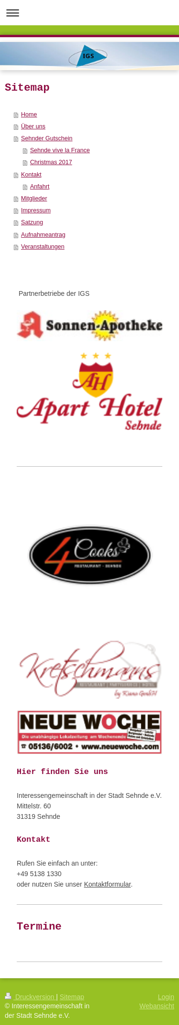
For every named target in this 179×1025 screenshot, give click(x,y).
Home (29, 114)
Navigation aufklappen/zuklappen (89, 12)
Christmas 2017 (51, 162)
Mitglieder (34, 198)
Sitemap (72, 997)
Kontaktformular (107, 884)
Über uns (33, 126)
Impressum (36, 210)
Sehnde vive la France (60, 150)
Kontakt (31, 174)
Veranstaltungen (42, 246)
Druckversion (30, 997)
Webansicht (156, 1006)
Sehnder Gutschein (47, 138)
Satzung (32, 222)
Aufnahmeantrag (43, 234)
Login (166, 997)
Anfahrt (40, 186)
